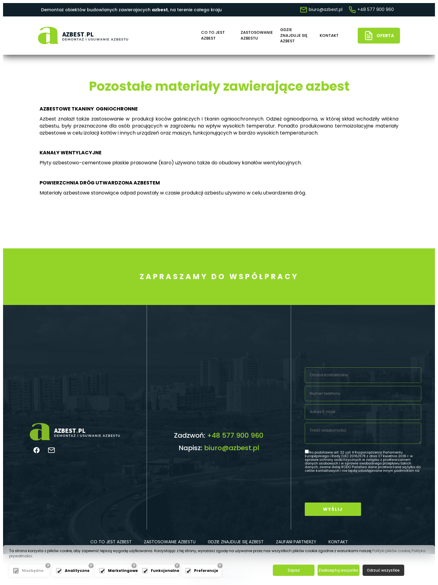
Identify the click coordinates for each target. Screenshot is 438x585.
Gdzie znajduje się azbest (294, 35)
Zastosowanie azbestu (256, 35)
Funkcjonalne (163, 570)
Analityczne (77, 570)
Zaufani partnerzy (296, 542)
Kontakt (329, 35)
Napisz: (219, 448)
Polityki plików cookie (391, 550)
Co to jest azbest (213, 35)
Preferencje (206, 570)
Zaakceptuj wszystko (338, 570)
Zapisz (293, 570)
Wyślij (333, 509)
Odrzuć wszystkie (383, 570)
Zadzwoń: (218, 435)
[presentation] (351, 487)
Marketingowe (120, 570)
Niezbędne (32, 570)
